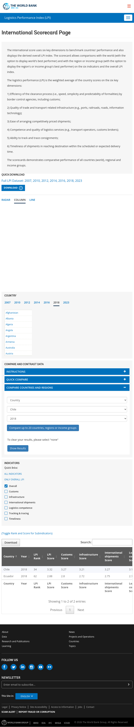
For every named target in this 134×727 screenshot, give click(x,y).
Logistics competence (20, 507)
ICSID (67, 723)
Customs (13, 491)
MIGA (58, 723)
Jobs (80, 707)
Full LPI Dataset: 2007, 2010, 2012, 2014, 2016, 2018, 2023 (42, 181)
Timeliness (14, 518)
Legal (4, 707)
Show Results (18, 448)
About (5, 632)
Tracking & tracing (18, 513)
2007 (8, 302)
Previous (56, 610)
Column (20, 200)
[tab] (67, 371)
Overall (12, 486)
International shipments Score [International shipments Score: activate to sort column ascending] (113, 556)
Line (32, 200)
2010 (17, 302)
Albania (10, 318)
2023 (66, 302)
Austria (9, 353)
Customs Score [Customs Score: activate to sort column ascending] (67, 556)
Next (81, 610)
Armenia (10, 341)
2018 (56, 302)
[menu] (129, 6)
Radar (6, 200)
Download (13, 188)
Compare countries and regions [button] (29, 387)
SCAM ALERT (8, 711)
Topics (72, 646)
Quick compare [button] (17, 379)
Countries (74, 641)
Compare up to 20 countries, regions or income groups (42, 428)
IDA (43, 723)
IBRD (36, 723)
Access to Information (62, 707)
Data (4, 636)
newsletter (11, 677)
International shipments (21, 502)
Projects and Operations (81, 636)
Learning (6, 646)
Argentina (11, 336)
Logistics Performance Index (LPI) (28, 18)
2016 (47, 302)
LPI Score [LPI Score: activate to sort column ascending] (50, 556)
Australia (10, 347)
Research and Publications (16, 641)
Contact (90, 707)
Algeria (9, 324)
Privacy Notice (18, 707)
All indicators (13, 473)
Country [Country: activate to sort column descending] (9, 556)
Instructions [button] (15, 371)
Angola (9, 330)
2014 (37, 302)
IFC (50, 723)
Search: (106, 542)
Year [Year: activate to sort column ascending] (24, 556)
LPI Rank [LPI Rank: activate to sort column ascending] (37, 556)
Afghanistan (12, 312)
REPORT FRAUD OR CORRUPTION (37, 711)
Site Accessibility (38, 707)
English (25, 696)
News (72, 632)
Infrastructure (16, 497)
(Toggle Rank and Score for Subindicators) (27, 533)
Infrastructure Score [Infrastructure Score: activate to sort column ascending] (88, 556)
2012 (27, 302)
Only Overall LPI (14, 479)
